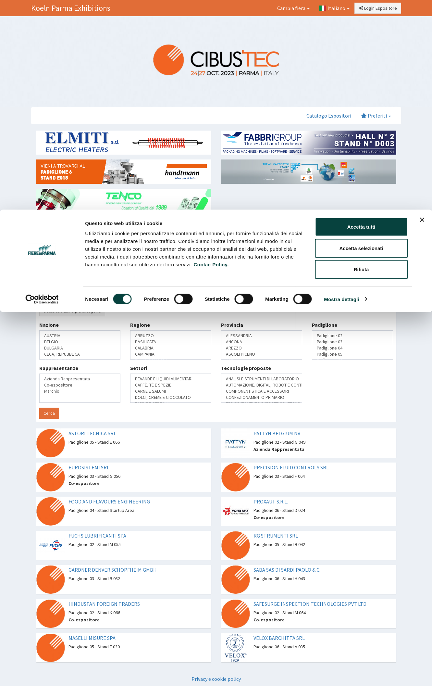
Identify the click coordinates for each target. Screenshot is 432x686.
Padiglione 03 (352, 342)
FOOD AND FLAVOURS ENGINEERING (109, 501)
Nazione (49, 325)
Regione (140, 325)
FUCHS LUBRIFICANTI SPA (97, 535)
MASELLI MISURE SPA (92, 638)
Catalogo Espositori (328, 115)
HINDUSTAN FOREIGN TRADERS (104, 604)
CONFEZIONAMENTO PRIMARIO (261, 397)
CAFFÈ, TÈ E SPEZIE (170, 385)
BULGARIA (79, 348)
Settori (138, 368)
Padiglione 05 (352, 354)
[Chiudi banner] (422, 10)
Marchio (79, 391)
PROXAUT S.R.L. (270, 501)
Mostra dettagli (341, 89)
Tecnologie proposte (246, 368)
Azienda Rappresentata (79, 379)
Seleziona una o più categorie (72, 311)
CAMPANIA (170, 354)
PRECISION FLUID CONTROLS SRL (291, 467)
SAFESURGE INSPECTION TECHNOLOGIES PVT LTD (309, 604)
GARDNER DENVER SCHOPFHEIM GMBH (112, 569)
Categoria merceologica (68, 300)
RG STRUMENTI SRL (275, 535)
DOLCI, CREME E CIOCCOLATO (170, 397)
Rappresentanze (58, 368)
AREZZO (261, 348)
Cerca (49, 413)
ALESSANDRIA (261, 336)
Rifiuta (361, 59)
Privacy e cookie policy (216, 679)
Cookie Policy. (210, 54)
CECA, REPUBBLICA (79, 354)
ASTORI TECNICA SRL (92, 433)
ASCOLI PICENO (261, 354)
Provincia (232, 325)
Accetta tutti (361, 17)
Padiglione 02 (352, 336)
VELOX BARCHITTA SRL (279, 638)
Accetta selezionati (361, 38)
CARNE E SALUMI (170, 391)
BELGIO (79, 342)
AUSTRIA (79, 336)
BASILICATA (170, 342)
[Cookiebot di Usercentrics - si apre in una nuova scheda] (42, 90)
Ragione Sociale (58, 275)
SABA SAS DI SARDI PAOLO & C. (286, 569)
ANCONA (261, 342)
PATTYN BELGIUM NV (276, 433)
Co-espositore (79, 385)
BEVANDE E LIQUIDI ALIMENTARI (170, 379)
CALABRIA (170, 348)
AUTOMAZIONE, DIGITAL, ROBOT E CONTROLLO (261, 385)
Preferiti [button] (376, 115)
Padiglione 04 (352, 348)
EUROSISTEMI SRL (88, 467)
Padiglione (324, 325)
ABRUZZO (170, 336)
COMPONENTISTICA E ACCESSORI (261, 391)
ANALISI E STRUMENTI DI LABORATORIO (261, 379)
